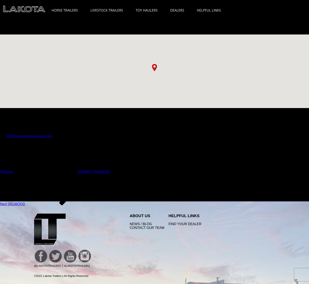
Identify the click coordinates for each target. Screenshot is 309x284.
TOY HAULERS (147, 10)
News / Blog (141, 224)
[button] (154, 67)
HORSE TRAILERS (66, 10)
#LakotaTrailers (77, 265)
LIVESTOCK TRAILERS (108, 10)
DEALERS (177, 10)
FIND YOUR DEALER (185, 224)
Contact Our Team (147, 228)
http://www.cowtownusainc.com (29, 136)
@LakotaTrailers (47, 265)
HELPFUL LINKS (211, 10)
